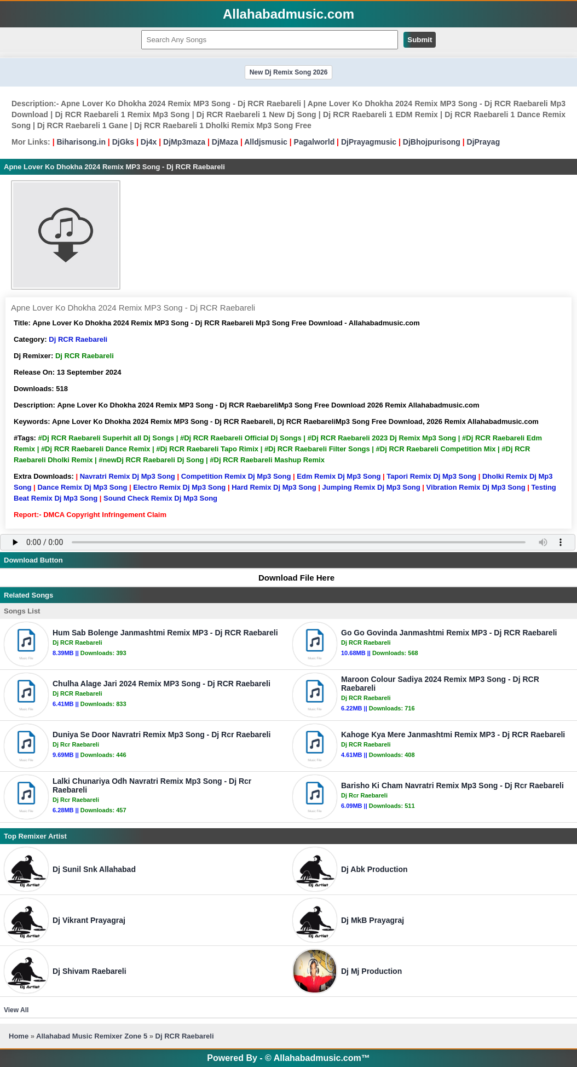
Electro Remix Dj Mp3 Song (179, 487)
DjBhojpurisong (431, 141)
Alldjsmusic (265, 141)
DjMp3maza (184, 141)
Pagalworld (314, 141)
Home (18, 1036)
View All (16, 1010)
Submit (419, 40)
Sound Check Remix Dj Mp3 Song (160, 498)
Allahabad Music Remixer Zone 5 (91, 1036)
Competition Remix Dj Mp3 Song (236, 476)
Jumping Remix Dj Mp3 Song (371, 487)
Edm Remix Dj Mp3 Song (338, 476)
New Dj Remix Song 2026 (289, 72)
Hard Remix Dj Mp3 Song (274, 487)
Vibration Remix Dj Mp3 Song (476, 487)
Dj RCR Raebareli (78, 339)
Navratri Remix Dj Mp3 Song (127, 476)
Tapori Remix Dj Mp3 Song (431, 476)
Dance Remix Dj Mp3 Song (82, 487)
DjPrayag (483, 141)
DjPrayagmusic (368, 141)
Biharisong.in (80, 141)
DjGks (123, 141)
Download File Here (291, 577)
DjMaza (225, 141)
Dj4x (149, 141)
